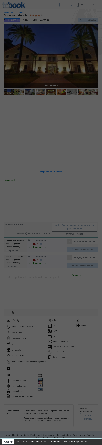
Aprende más (82, 441)
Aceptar (8, 441)
